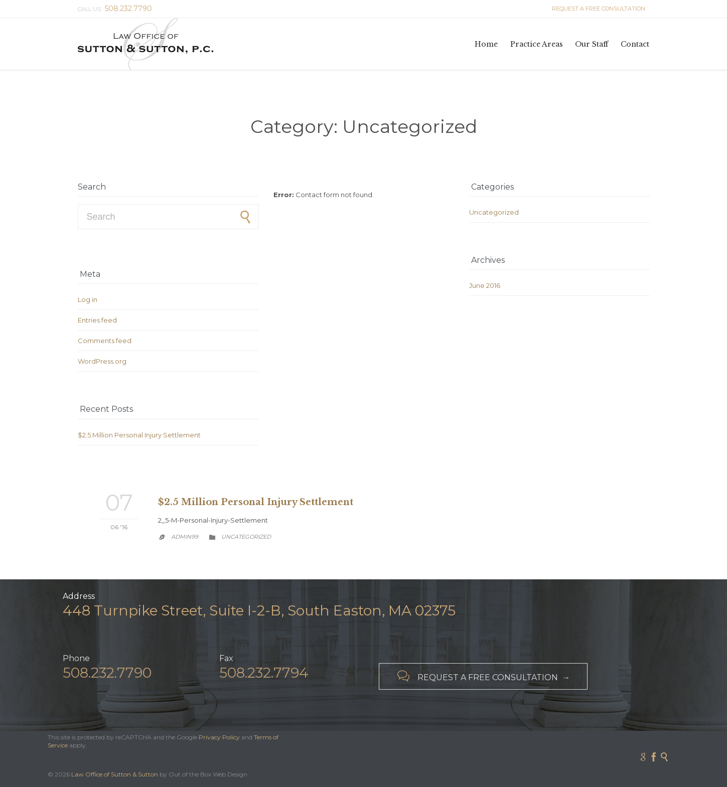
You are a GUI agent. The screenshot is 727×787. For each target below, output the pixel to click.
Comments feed (104, 341)
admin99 (184, 536)
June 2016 (484, 285)
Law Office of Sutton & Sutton (114, 774)
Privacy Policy (219, 737)
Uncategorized (494, 212)
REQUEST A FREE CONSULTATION (597, 8)
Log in (87, 299)
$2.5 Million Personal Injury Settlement (139, 435)
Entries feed (97, 320)
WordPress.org (102, 361)
